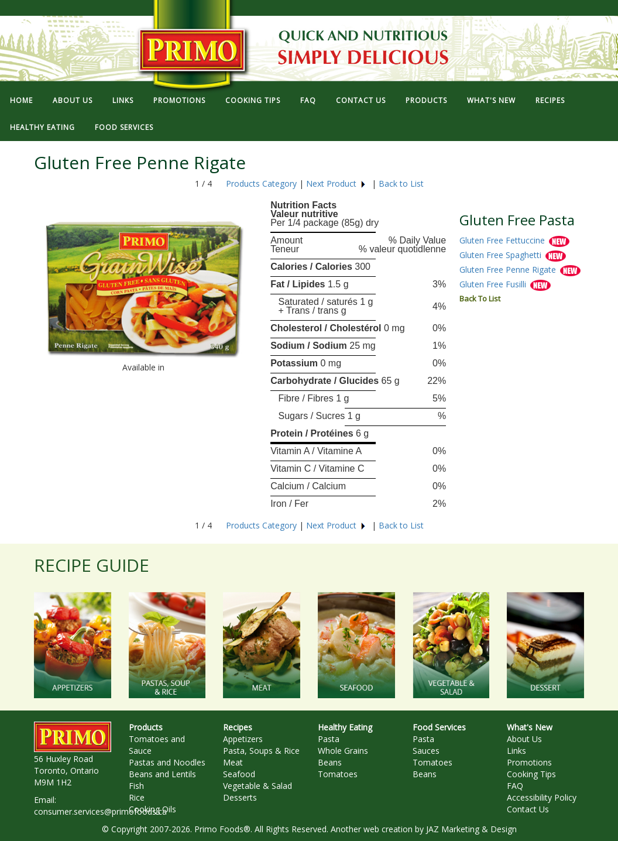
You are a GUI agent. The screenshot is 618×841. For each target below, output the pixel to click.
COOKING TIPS (252, 100)
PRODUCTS (426, 100)
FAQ (308, 100)
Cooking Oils (152, 809)
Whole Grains (343, 750)
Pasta (328, 738)
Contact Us (528, 809)
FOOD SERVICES (124, 127)
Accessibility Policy (541, 797)
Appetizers (243, 738)
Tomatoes (338, 774)
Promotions (529, 762)
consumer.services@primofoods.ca (100, 811)
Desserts (240, 797)
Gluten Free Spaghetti (501, 254)
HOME (21, 100)
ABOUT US (72, 100)
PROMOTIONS (179, 100)
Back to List (401, 183)
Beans (330, 762)
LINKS (122, 100)
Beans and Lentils (162, 774)
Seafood (239, 774)
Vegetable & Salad (257, 785)
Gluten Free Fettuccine (503, 240)
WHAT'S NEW (491, 100)
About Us (524, 738)
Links (516, 750)
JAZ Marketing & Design (471, 829)
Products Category (261, 183)
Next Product (336, 183)
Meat (233, 762)
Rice (137, 797)
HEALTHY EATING (42, 127)
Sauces (426, 750)
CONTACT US (361, 100)
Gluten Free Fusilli (493, 284)
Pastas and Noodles (167, 762)
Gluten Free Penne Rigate (508, 269)
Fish (136, 785)
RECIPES (550, 100)
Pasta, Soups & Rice (261, 750)
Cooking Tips (531, 774)
